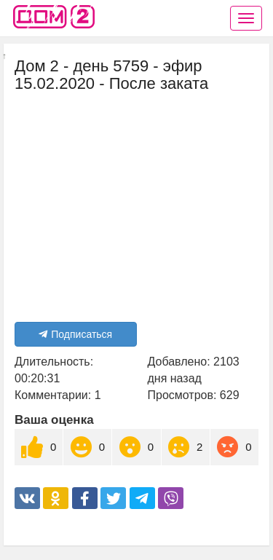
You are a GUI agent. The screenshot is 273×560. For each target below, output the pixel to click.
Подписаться (75, 334)
